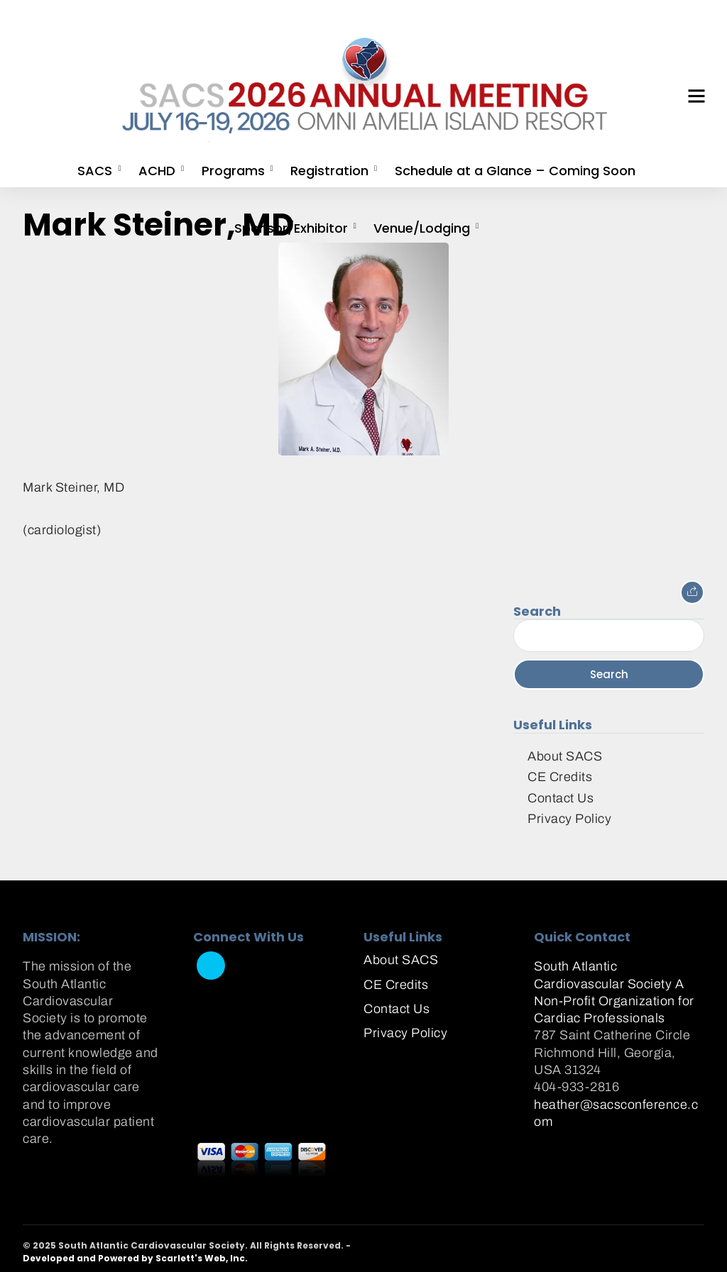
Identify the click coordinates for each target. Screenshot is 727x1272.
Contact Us (561, 798)
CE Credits (560, 777)
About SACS (565, 756)
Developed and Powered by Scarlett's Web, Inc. (135, 1258)
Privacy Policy (569, 819)
